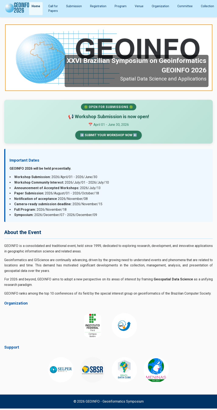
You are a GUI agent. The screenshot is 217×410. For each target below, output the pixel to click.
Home (36, 6)
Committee (185, 6)
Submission (74, 6)
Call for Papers (53, 8)
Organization (160, 6)
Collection (207, 6)
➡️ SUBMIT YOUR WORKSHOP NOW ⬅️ (108, 136)
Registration (98, 6)
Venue (139, 6)
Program (121, 6)
